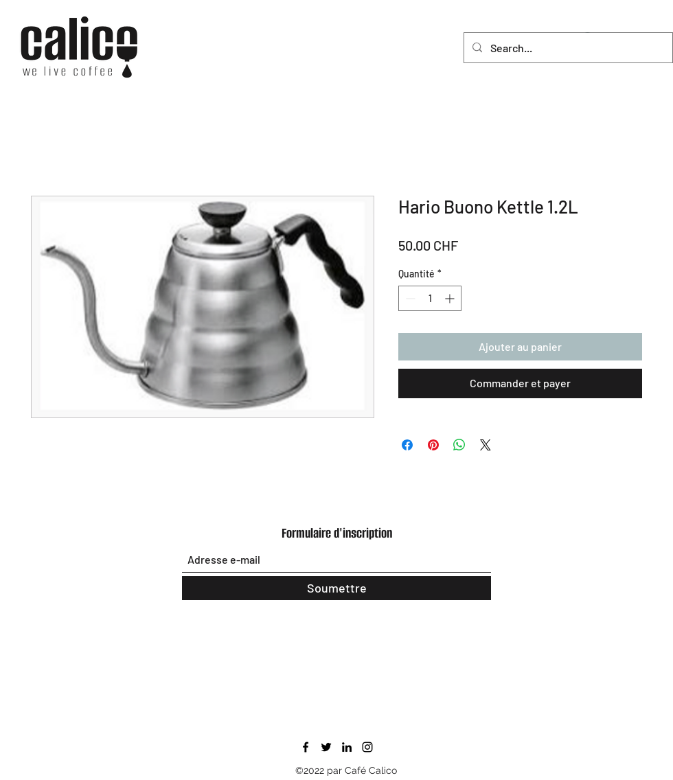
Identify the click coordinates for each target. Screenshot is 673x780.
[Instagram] (367, 747)
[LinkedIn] (347, 747)
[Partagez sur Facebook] (407, 445)
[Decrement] (409, 298)
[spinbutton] (430, 298)
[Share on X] (485, 445)
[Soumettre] (336, 588)
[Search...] (566, 48)
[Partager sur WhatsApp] (459, 445)
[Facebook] (305, 747)
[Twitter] (326, 747)
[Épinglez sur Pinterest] (433, 445)
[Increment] (450, 298)
